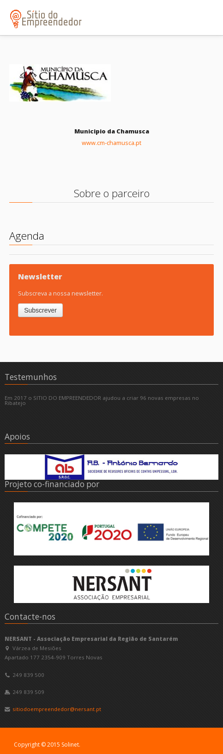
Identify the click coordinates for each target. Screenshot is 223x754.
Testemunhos (31, 377)
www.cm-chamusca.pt (111, 143)
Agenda (26, 236)
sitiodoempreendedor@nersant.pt (56, 709)
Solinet (70, 744)
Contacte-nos (30, 616)
